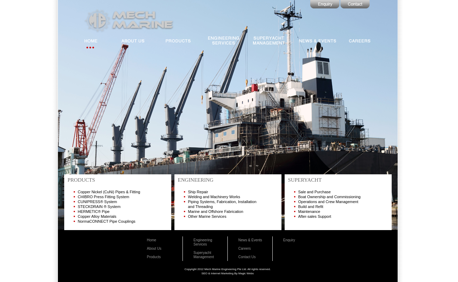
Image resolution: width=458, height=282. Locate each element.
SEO (204, 273)
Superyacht (202, 253)
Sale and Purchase (314, 192)
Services (200, 244)
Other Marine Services (207, 216)
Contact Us (246, 257)
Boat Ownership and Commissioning (329, 197)
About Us (154, 248)
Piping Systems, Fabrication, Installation (222, 202)
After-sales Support (314, 216)
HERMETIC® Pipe (94, 211)
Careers (244, 248)
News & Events (250, 240)
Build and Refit (311, 206)
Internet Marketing (222, 273)
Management (203, 257)
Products (154, 257)
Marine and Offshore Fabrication (216, 211)
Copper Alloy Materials (97, 216)
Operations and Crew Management (328, 202)
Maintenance (309, 211)
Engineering (202, 240)
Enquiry (289, 240)
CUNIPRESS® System (97, 202)
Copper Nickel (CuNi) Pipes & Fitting (109, 192)
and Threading (200, 206)
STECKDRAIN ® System (99, 206)
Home (152, 240)
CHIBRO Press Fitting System (104, 197)
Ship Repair (198, 192)
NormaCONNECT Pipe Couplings (106, 221)
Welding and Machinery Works (214, 197)
